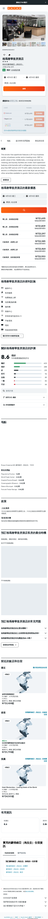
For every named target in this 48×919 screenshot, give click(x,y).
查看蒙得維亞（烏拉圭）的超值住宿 (36, 677)
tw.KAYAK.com (8, 880)
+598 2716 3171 (8, 67)
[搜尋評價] (26, 390)
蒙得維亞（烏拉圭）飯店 (14, 836)
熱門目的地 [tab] (22, 816)
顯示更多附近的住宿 (40, 631)
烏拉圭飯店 (38, 880)
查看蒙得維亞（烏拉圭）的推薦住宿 (36, 723)
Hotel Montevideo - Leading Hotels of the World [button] (19, 751)
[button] (45, 2)
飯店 (16, 880)
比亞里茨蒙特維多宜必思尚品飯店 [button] (13, 706)
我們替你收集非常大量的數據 (25, 865)
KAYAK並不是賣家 (25, 861)
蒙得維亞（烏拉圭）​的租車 (15, 832)
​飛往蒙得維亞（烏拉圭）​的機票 (17, 829)
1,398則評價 (15, 70)
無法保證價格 (30, 855)
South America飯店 (26, 880)
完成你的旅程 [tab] (9, 816)
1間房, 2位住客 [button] (10, 83)
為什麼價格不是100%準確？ (25, 869)
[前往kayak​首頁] (14, 8)
